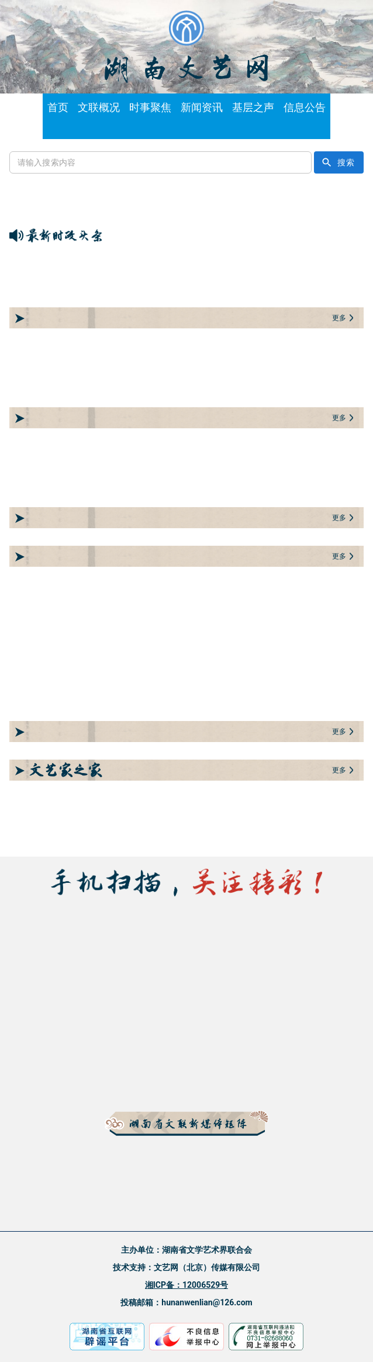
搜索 (339, 162)
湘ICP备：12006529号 (187, 1285)
